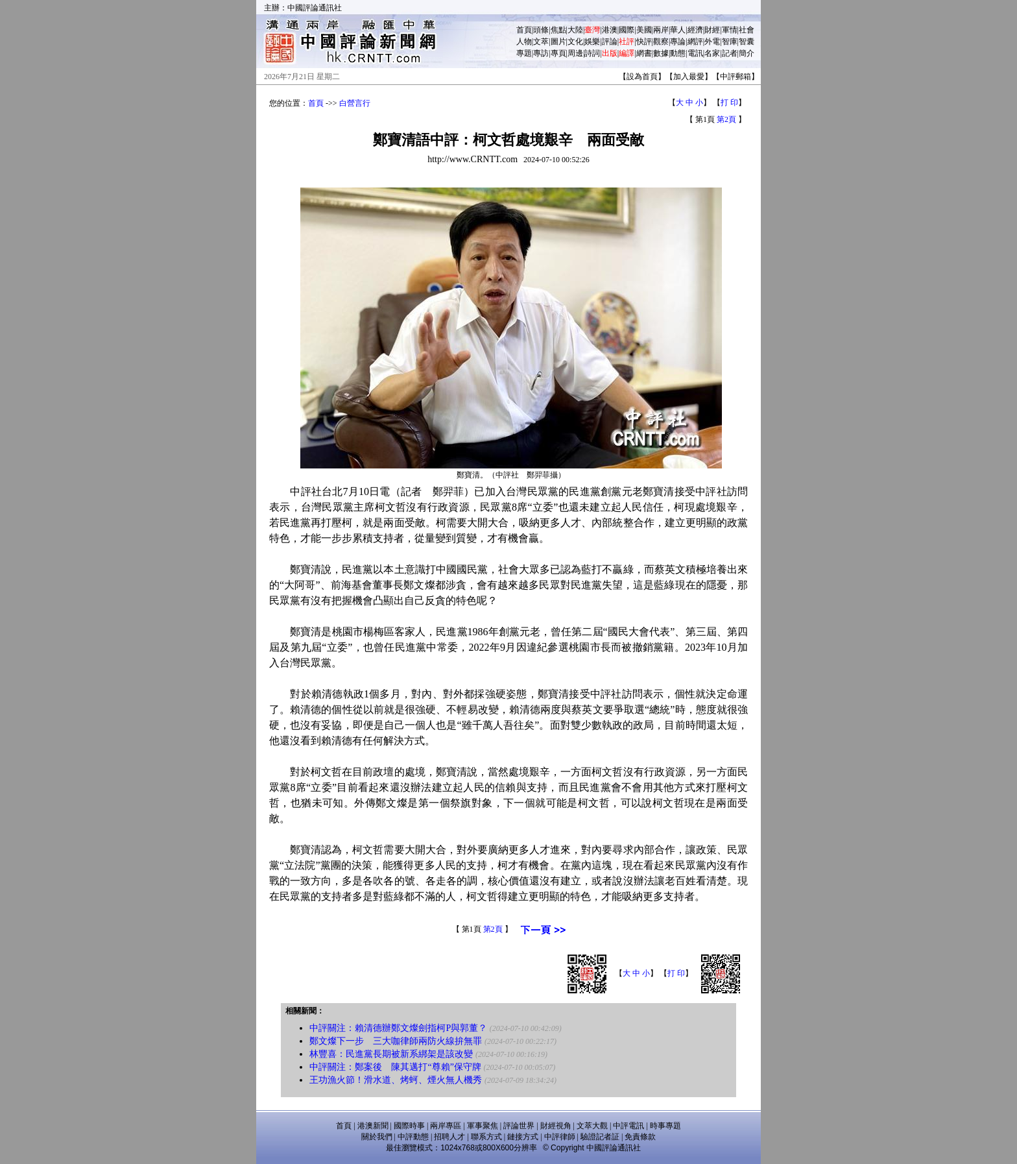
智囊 (746, 41)
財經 (712, 29)
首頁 (524, 29)
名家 (712, 53)
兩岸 (661, 29)
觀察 (661, 41)
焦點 (558, 29)
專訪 (541, 53)
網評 (695, 41)
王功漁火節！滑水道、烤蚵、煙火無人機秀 (395, 1080)
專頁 (558, 53)
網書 (644, 53)
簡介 (746, 53)
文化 (575, 41)
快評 (644, 41)
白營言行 (354, 103)
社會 (746, 29)
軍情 (729, 29)
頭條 (541, 29)
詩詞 (592, 53)
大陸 (575, 29)
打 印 (729, 102)
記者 (729, 53)
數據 (661, 53)
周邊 (575, 53)
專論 (678, 41)
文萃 (541, 41)
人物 (524, 41)
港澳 (609, 29)
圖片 (558, 41)
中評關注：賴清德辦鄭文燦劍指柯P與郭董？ (398, 1028)
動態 (678, 53)
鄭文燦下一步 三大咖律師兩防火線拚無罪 (395, 1041)
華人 (678, 29)
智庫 (729, 41)
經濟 (695, 29)
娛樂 (592, 41)
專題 (524, 53)
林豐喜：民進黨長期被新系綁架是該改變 (391, 1054)
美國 (644, 29)
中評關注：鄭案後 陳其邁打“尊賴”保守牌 (395, 1067)
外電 (712, 41)
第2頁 (726, 119)
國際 (626, 29)
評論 (609, 41)
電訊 (695, 53)
